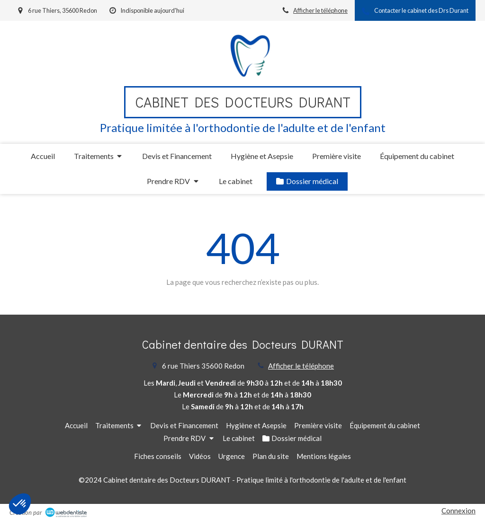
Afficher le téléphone (320, 10)
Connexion (458, 510)
